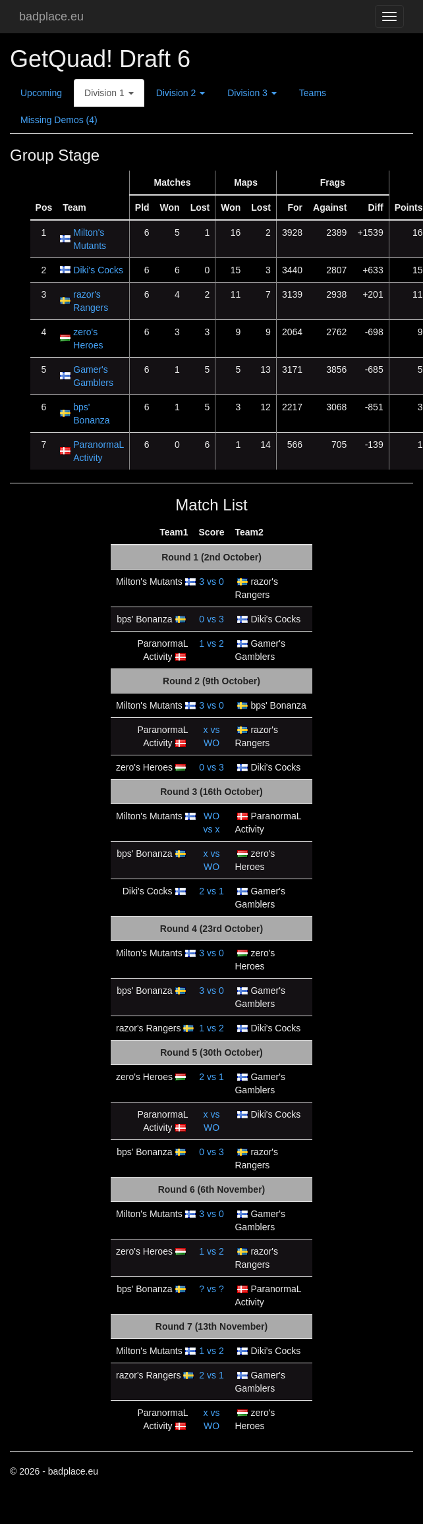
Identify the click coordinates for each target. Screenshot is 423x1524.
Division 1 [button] (109, 93)
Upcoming (41, 93)
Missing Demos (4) (59, 120)
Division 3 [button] (252, 93)
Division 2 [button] (181, 93)
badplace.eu (51, 16)
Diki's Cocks (98, 270)
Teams (312, 93)
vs (211, 581)
